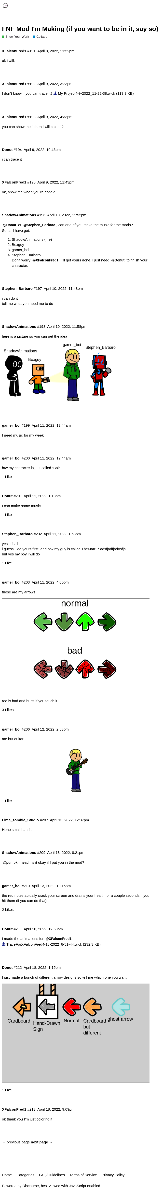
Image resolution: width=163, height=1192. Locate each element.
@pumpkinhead (15, 862)
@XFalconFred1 (45, 260)
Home (7, 1175)
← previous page (16, 1142)
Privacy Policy (113, 1175)
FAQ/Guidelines (52, 1175)
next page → (42, 1142)
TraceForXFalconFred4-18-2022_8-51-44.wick (44, 944)
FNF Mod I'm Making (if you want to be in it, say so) (80, 29)
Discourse (30, 1186)
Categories (25, 1175)
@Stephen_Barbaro (39, 225)
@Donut (9, 225)
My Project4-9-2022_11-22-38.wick (86, 93)
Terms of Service (83, 1175)
